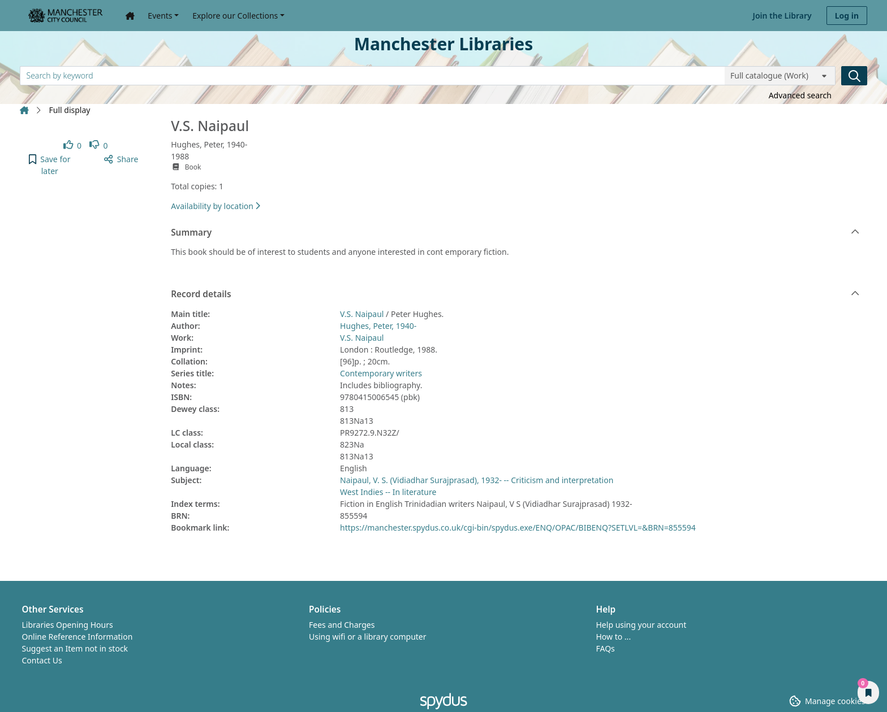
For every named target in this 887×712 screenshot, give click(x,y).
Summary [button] (515, 233)
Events (160, 15)
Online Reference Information (77, 636)
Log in (847, 15)
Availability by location (215, 206)
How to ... (613, 636)
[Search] (854, 75)
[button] (50, 165)
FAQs (605, 648)
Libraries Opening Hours (67, 624)
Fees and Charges (341, 624)
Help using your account (641, 624)
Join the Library (782, 15)
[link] (72, 145)
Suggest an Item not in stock (75, 648)
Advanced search (800, 95)
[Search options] (780, 75)
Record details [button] (515, 294)
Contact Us (42, 660)
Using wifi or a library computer (368, 636)
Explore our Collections (235, 15)
